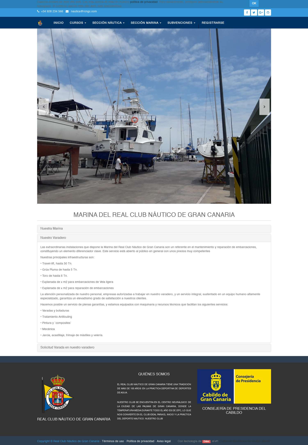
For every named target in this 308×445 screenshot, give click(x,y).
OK (254, 3)
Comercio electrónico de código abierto (244, 441)
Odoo (206, 441)
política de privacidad (144, 2)
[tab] (154, 229)
